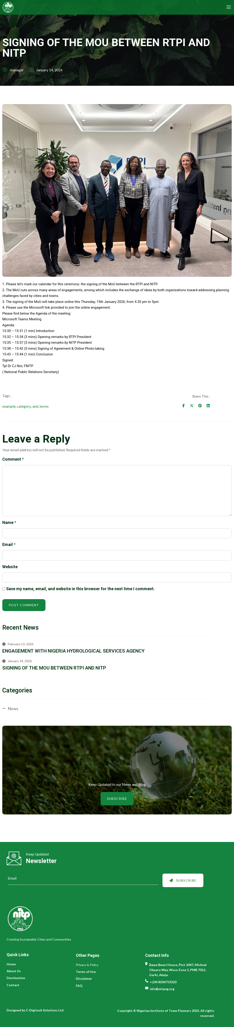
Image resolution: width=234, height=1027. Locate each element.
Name (9, 524)
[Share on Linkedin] (230, 406)
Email (9, 546)
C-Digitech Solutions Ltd (45, 1010)
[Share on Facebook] (205, 406)
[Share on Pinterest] (221, 406)
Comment (13, 461)
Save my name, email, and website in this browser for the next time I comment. (80, 590)
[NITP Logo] (59, 7)
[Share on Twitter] (213, 406)
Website (10, 568)
